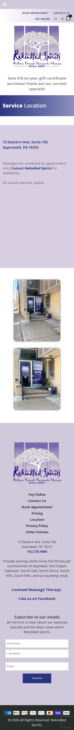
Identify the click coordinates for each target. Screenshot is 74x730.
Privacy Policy (37, 526)
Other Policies (37, 532)
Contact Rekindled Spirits (31, 168)
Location (37, 519)
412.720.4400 (37, 551)
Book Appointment (35, 13)
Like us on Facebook (37, 598)
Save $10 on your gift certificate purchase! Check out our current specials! (37, 83)
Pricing (37, 513)
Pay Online (42, 19)
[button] (62, 18)
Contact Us (61, 13)
